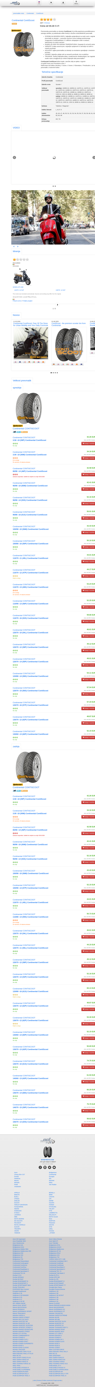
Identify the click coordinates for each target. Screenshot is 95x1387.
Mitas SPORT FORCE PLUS (22, 1357)
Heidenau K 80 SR (18, 1301)
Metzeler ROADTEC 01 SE (21, 1323)
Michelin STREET (54, 1347)
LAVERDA (17, 1215)
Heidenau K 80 (53, 1299)
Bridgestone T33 (18, 1259)
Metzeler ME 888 (54, 1319)
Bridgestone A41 (18, 1245)
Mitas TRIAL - (17, 1365)
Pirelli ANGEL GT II (55, 1365)
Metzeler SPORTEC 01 (56, 1325)
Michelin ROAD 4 (54, 1343)
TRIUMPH (17, 1229)
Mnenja (47, 23)
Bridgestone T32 (54, 1257)
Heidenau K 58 (17, 1293)
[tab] (16, 128)
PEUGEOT (17, 1223)
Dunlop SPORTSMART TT (57, 1285)
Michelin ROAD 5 (18, 1345)
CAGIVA (51, 1197)
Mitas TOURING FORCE (57, 1361)
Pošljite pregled (27, 301)
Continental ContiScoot (20, 1265)
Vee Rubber (53, 1184)
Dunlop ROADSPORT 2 (20, 1283)
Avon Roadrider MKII (19, 1241)
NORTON (52, 1221)
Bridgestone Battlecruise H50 (22, 1251)
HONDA (51, 1205)
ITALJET (51, 1209)
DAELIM (17, 1201)
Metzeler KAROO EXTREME (58, 1315)
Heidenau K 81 (53, 1301)
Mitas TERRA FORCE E (56, 1357)
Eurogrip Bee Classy (55, 1287)
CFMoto (16, 1199)
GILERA (51, 1203)
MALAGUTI (52, 1215)
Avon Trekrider (53, 1243)
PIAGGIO (52, 1223)
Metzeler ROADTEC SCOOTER (23, 1325)
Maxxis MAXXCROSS (20, 1307)
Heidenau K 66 (53, 1297)
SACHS (51, 1225)
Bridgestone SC (18, 1257)
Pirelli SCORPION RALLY (21, 1373)
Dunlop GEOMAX (18, 1277)
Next (57, 304)
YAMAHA (17, 1233)
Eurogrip (51, 1176)
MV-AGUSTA (18, 1221)
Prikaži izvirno (17, 301)
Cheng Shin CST (19, 1174)
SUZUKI (16, 1227)
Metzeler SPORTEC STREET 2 (23, 1327)
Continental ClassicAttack (21, 1261)
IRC (50, 1178)
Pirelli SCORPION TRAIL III (57, 1375)
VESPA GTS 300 (18, 287)
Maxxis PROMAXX (19, 1309)
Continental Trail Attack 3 (57, 1273)
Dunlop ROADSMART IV (57, 1281)
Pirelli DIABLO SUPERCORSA (58, 1369)
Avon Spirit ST (53, 1241)
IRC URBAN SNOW (19, 1303)
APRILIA (17, 1192)
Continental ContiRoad (56, 1263)
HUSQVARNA (18, 1207)
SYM (50, 1227)
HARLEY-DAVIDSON (21, 1205)
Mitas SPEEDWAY (55, 1355)
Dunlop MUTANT (18, 1279)
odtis (34, 1380)
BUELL (16, 1197)
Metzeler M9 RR (54, 1317)
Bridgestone (53, 1172)
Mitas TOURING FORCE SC (22, 1363)
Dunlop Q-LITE (53, 1279)
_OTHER (52, 1233)
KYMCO (16, 1213)
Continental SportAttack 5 (21, 1271)
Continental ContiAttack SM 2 (58, 1261)
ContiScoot (39, 13)
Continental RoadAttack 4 (21, 1269)
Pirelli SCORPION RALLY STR (58, 1373)
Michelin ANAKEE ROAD (57, 1329)
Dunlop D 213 (17, 1275)
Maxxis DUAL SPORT (19, 1305)
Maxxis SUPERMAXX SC (57, 1309)
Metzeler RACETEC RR (20, 1321)
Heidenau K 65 (17, 1297)
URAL (51, 1229)
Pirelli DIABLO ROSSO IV (57, 1367)
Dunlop (16, 1176)
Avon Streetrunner (18, 1243)
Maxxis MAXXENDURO (56, 1307)
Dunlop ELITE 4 (54, 1275)
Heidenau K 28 (53, 1291)
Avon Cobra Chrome (55, 1239)
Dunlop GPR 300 (54, 1277)
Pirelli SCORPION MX (56, 1371)
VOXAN (51, 1231)
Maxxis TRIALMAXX (19, 1313)
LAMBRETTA (53, 1213)
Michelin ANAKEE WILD (56, 1331)
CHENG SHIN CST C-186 (57, 1259)
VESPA (16, 1231)
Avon (16, 1172)
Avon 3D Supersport (19, 1239)
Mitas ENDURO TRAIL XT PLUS (23, 1353)
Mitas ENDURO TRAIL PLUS (22, 1351)
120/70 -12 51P (19, 290)
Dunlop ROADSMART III (20, 1281)
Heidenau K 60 (53, 1293)
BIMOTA (17, 1194)
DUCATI (16, 1203)
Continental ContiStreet (56, 1265)
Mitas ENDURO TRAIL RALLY (58, 1351)
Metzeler (52, 1180)
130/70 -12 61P (60, 290)
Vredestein (17, 1186)
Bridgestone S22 (18, 1255)
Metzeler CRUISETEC (56, 1313)
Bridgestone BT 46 (55, 1251)
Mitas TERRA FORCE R (20, 1361)
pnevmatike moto (18, 13)
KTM (50, 1211)
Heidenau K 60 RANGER (21, 1295)
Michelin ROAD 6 (54, 1345)
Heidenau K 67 (17, 1299)
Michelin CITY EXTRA (20, 1333)
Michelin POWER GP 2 (56, 1339)
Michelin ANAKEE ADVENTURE (23, 1329)
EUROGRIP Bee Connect (21, 1289)
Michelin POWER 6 (55, 1337)
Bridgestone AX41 (18, 1247)
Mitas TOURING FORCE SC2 (58, 1363)
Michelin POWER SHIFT (20, 1341)
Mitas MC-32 (53, 1353)
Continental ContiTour (19, 1267)
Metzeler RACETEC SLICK (57, 1321)
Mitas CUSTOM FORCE (56, 1349)
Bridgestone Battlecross (56, 1249)
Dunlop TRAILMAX (19, 1287)
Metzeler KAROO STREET (21, 1317)
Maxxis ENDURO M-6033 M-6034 (59, 1305)
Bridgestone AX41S (55, 1247)
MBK (15, 1217)
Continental (30, 13)
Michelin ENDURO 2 (55, 1335)
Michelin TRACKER (19, 1349)
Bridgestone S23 (54, 1255)
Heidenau (17, 1178)
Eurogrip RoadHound (19, 1291)
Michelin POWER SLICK (56, 1341)
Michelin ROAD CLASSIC (21, 1347)
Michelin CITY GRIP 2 (56, 1333)
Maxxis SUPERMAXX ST (57, 1311)
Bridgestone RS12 (55, 1253)
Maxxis (16, 1180)
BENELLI (52, 1192)
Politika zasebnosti (47, 1380)
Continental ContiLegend (20, 1263)
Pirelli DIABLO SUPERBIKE (21, 1369)
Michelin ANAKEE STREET (21, 1331)
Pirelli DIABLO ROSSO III (21, 1367)
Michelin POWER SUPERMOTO (23, 1343)
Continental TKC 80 (19, 1273)
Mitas (50, 1182)
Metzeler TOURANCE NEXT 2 (58, 1327)
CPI (50, 1199)
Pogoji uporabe (57, 1380)
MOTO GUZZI (53, 1217)
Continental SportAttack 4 (57, 1269)
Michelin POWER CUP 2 (20, 1339)
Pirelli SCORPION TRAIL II (21, 1375)
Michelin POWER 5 (19, 1337)
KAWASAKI (18, 1211)
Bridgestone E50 (18, 1253)
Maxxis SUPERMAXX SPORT (22, 1311)
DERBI (51, 1201)
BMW (50, 1194)
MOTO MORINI (19, 1219)
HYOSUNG (52, 1207)
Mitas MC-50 (17, 1355)
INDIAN (16, 1209)
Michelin (16, 1182)
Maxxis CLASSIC (54, 1303)
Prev (14, 157)
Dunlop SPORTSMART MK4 (22, 1285)
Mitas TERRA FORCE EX (21, 1359)
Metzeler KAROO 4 (19, 1315)
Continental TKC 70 (55, 1271)
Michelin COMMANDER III (21, 1335)
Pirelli (16, 1184)
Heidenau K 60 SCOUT (56, 1295)
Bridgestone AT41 (54, 1245)
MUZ (50, 1219)
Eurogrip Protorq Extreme (57, 1289)
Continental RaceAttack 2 (57, 1267)
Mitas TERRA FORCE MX (57, 1359)
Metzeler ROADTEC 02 (56, 1323)
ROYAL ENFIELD (19, 1225)
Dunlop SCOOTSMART (56, 1283)
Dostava (39, 1380)
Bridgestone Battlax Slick (20, 1249)
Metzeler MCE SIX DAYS (21, 1319)
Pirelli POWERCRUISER (20, 1371)
